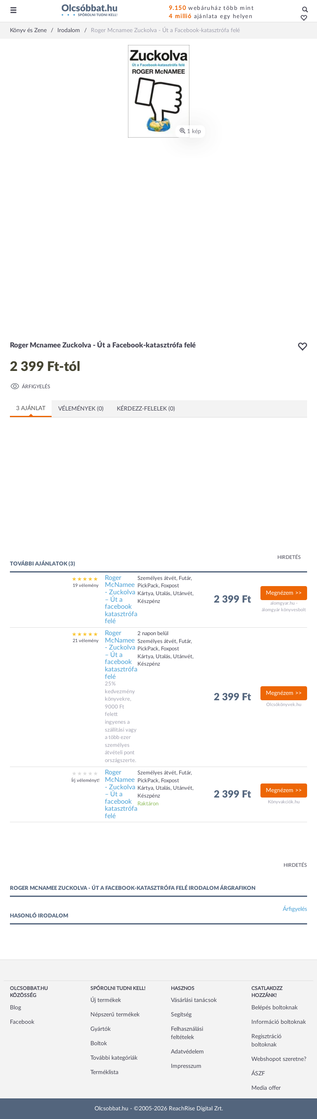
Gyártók (100, 1029)
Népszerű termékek (115, 1015)
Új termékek (105, 1000)
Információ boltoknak (278, 1022)
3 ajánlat (30, 408)
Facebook (22, 1022)
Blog (15, 1008)
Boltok (98, 1043)
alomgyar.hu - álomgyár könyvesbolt (284, 606)
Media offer (266, 1088)
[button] (301, 18)
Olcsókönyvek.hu (283, 704)
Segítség (181, 1015)
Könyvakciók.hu (284, 802)
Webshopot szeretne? (278, 1059)
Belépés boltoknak (274, 1008)
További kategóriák (113, 1058)
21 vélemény (86, 640)
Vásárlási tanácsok (194, 1000)
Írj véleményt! (85, 780)
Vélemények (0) (81, 409)
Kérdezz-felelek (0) (146, 409)
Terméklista (104, 1072)
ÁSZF (258, 1074)
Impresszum (186, 1066)
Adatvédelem (187, 1052)
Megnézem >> (284, 593)
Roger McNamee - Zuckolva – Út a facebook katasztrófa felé (121, 600)
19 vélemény (86, 585)
